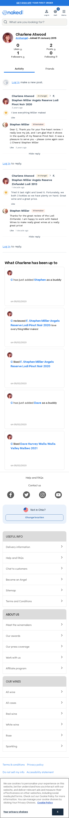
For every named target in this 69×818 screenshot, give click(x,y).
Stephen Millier (19, 124)
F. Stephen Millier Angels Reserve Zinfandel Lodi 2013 (33, 180)
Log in (16, 82)
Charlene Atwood (23, 96)
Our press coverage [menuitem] (17, 646)
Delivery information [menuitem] (18, 547)
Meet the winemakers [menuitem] (19, 624)
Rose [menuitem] (9, 735)
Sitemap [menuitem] (11, 590)
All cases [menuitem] (11, 702)
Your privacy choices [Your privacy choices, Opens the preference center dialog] (15, 811)
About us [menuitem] (12, 614)
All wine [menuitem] (10, 692)
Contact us (34, 485)
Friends (49, 68)
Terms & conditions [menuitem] (14, 764)
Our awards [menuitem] (13, 635)
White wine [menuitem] (12, 724)
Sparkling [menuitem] (11, 746)
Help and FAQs (34, 477)
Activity (19, 68)
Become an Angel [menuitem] (16, 579)
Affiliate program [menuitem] (16, 668)
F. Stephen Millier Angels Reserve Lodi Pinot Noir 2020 (35, 100)
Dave (37, 403)
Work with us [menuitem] (13, 657)
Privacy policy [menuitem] (35, 764)
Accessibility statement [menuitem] (40, 772)
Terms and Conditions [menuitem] (19, 601)
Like (13, 118)
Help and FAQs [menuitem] (15, 557)
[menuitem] (11, 494)
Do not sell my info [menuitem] (13, 772)
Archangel (22, 38)
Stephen (40, 280)
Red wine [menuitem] (11, 713)
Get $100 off (24, 3)
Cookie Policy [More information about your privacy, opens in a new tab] (45, 802)
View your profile (6, 82)
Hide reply (34, 153)
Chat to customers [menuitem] (16, 568)
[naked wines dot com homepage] (12, 12)
